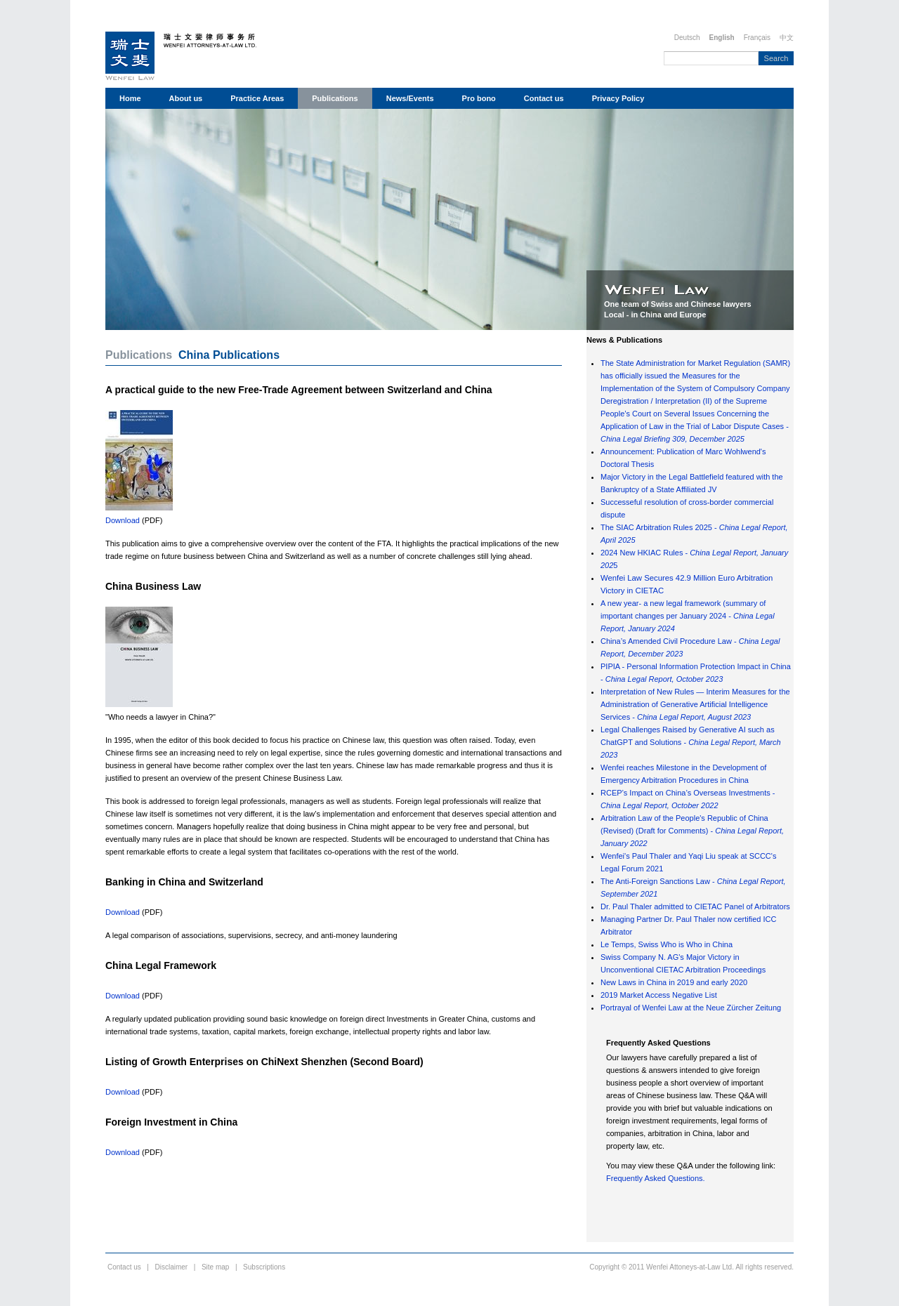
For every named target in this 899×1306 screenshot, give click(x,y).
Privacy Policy (618, 98)
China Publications (229, 355)
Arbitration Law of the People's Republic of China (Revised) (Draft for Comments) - (692, 830)
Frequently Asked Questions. (655, 1178)
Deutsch (687, 37)
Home (130, 98)
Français (757, 37)
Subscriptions (264, 1267)
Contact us (544, 98)
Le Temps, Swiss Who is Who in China (667, 944)
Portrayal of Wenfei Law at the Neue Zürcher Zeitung (691, 1007)
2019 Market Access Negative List (659, 995)
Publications (334, 98)
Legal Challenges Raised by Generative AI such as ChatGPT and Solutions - (691, 742)
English (722, 37)
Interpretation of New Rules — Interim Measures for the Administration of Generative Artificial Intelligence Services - (695, 704)
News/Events (410, 98)
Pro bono (479, 98)
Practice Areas (257, 98)
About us (186, 98)
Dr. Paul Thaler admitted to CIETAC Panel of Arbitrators (695, 906)
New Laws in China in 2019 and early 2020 (674, 982)
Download (122, 520)
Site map (215, 1267)
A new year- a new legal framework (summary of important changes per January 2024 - (688, 616)
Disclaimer (171, 1267)
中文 (787, 37)
